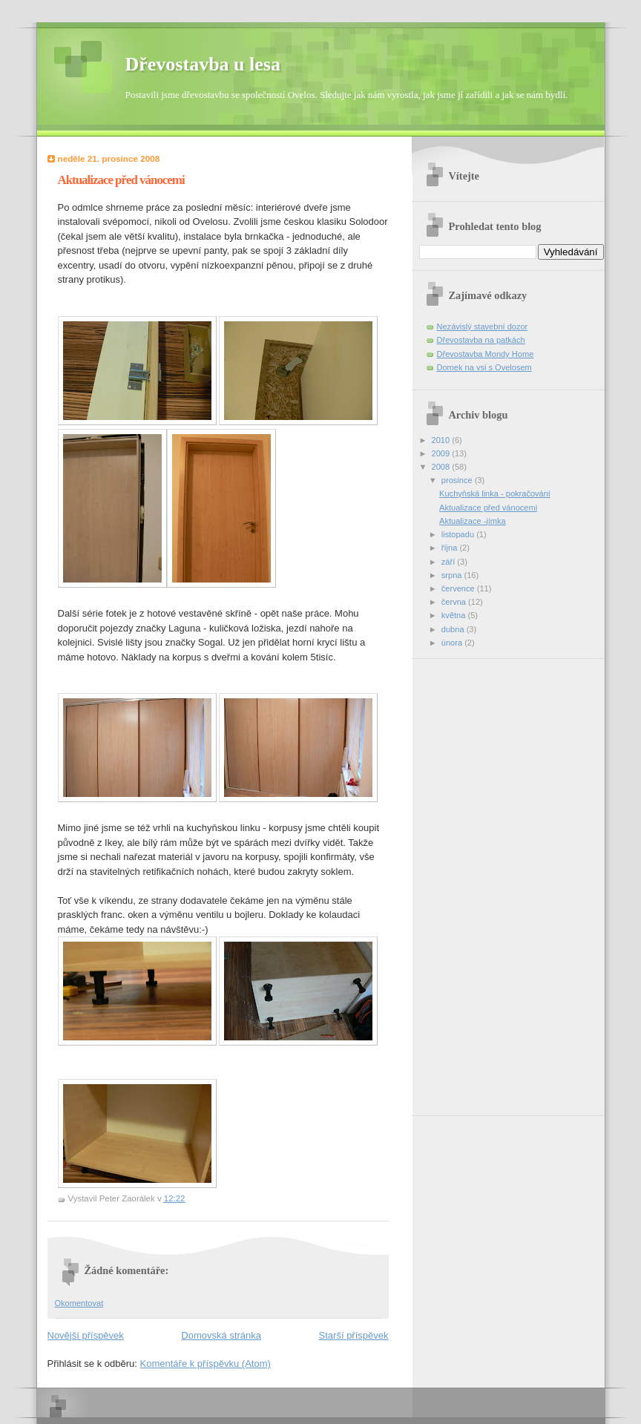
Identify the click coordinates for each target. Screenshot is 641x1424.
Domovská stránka (221, 1335)
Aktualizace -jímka (472, 520)
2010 (442, 440)
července (459, 588)
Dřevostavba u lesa (202, 64)
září (449, 561)
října (450, 547)
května (454, 615)
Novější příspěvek (85, 1335)
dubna (454, 629)
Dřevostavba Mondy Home (485, 354)
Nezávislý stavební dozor (482, 326)
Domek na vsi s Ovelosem (484, 367)
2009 (442, 453)
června (454, 601)
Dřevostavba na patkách (481, 339)
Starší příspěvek (354, 1335)
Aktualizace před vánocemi (488, 507)
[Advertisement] (478, 881)
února (452, 642)
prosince (458, 480)
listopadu (458, 534)
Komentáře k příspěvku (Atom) (205, 1363)
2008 (442, 466)
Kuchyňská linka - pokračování (494, 493)
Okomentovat (79, 1303)
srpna (452, 575)
